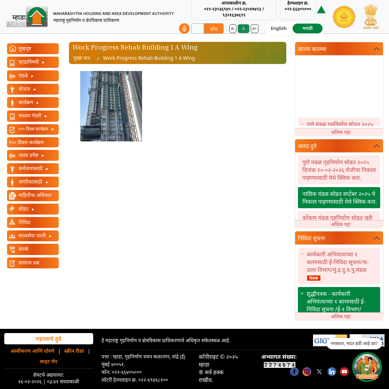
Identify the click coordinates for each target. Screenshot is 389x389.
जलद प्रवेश (28, 155)
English (279, 28)
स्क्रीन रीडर (74, 350)
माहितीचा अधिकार (34, 195)
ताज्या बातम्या (312, 49)
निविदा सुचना (311, 238)
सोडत (23, 208)
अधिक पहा (341, 132)
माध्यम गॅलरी (30, 115)
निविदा (24, 222)
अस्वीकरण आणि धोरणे (33, 350)
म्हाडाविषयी (28, 61)
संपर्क (22, 248)
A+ (255, 28)
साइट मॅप (48, 361)
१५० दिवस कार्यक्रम (26, 142)
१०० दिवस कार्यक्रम (33, 129)
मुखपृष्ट (24, 48)
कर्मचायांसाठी (30, 168)
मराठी (308, 28)
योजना (24, 88)
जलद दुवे (307, 146)
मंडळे (23, 75)
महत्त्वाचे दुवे (48, 339)
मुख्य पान (81, 58)
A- (233, 28)
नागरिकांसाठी (30, 181)
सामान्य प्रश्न (28, 262)
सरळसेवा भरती (32, 235)
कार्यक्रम (25, 102)
